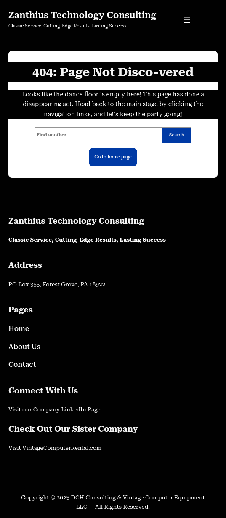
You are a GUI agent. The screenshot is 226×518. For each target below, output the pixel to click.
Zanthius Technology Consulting (82, 15)
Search (176, 135)
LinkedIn (74, 409)
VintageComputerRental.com (61, 447)
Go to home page (113, 157)
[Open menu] (187, 20)
